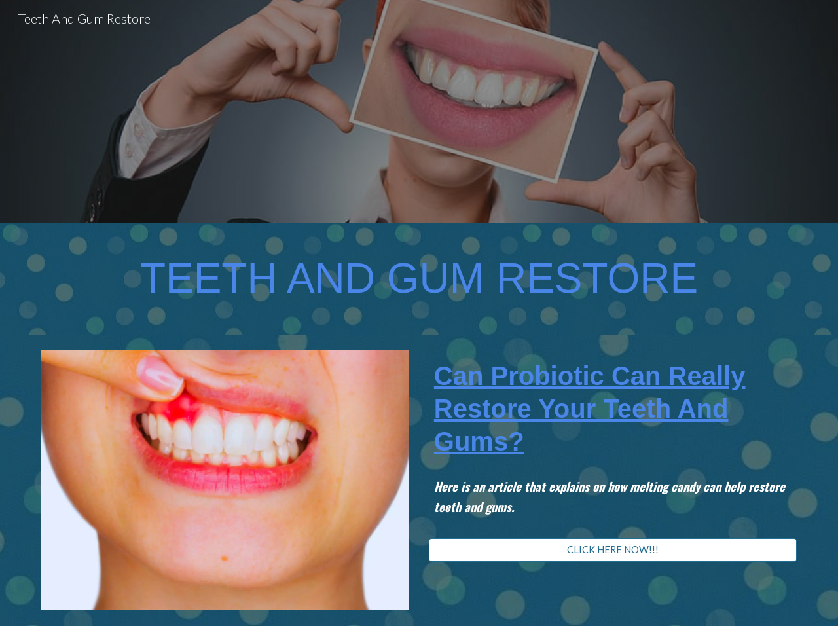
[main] (419, 278)
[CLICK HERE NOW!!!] (612, 549)
